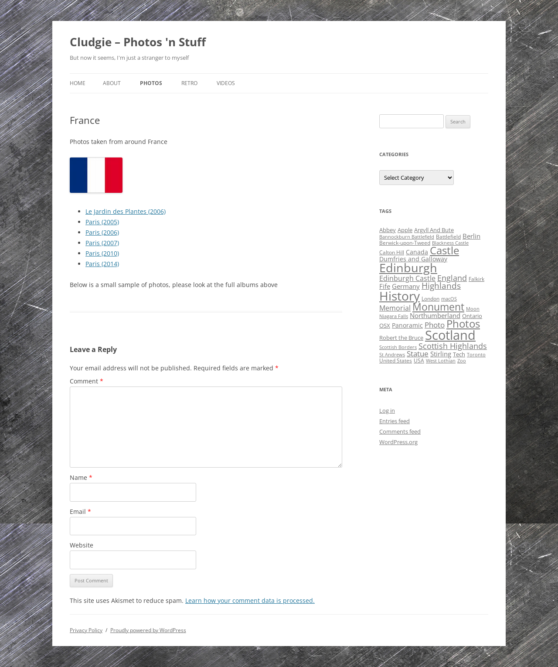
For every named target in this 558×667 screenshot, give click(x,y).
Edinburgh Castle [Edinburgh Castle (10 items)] (407, 278)
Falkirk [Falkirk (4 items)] (476, 279)
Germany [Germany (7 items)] (406, 286)
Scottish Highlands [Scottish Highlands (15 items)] (452, 345)
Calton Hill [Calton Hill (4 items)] (391, 252)
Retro (189, 83)
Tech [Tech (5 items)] (459, 354)
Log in (387, 410)
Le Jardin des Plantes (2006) (125, 211)
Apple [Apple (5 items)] (405, 230)
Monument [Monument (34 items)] (438, 307)
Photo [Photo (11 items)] (435, 325)
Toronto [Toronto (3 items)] (476, 355)
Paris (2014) (102, 264)
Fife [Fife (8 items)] (384, 286)
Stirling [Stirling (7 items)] (440, 353)
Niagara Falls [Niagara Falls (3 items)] (393, 316)
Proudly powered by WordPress (148, 630)
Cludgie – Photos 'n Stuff (138, 42)
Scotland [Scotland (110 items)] (450, 335)
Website (81, 545)
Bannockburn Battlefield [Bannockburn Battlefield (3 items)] (406, 237)
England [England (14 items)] (452, 278)
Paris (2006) (102, 232)
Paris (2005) (102, 222)
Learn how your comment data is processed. (250, 600)
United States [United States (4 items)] (395, 360)
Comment (86, 381)
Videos (226, 83)
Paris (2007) (102, 243)
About (112, 83)
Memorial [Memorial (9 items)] (395, 308)
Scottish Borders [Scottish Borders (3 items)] (398, 347)
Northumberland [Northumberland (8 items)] (435, 315)
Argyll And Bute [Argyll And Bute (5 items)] (434, 230)
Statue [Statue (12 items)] (418, 354)
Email (80, 511)
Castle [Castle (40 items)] (444, 250)
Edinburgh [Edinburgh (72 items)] (408, 268)
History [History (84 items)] (399, 295)
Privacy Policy (86, 630)
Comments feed (400, 431)
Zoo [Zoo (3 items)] (461, 361)
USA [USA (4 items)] (419, 360)
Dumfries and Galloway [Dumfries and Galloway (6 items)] (413, 259)
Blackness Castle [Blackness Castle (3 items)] (450, 243)
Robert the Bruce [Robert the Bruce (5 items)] (401, 338)
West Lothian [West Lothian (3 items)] (441, 361)
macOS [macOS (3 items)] (449, 299)
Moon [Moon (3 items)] (473, 309)
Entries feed (394, 421)
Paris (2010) (102, 253)
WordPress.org (398, 442)
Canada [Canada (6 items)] (417, 252)
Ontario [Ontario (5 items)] (472, 316)
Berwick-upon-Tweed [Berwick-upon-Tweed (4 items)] (404, 242)
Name (81, 477)
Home (77, 83)
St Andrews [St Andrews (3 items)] (392, 355)
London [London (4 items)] (430, 298)
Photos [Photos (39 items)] (463, 324)
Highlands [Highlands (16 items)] (441, 285)
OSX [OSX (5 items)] (384, 325)
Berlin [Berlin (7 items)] (471, 236)
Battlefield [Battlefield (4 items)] (448, 236)
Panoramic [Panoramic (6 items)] (407, 325)
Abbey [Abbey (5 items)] (387, 230)
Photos (151, 83)
